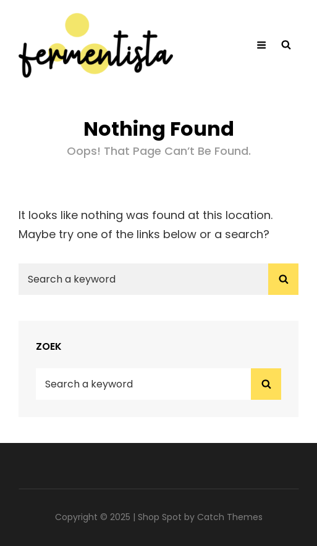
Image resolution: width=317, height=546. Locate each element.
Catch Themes (230, 517)
